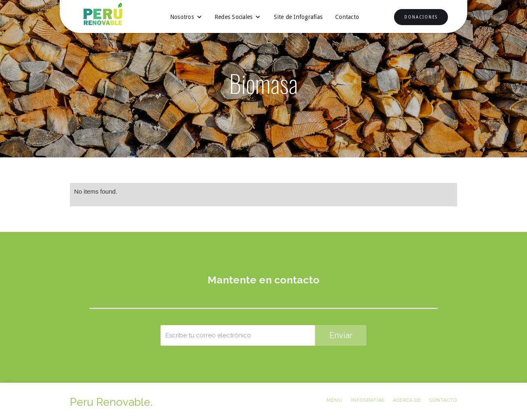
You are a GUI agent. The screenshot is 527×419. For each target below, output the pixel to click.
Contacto (347, 17)
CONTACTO (443, 400)
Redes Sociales (234, 17)
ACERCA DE (407, 400)
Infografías (368, 400)
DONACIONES (421, 17)
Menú (334, 400)
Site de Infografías (298, 17)
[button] (186, 17)
